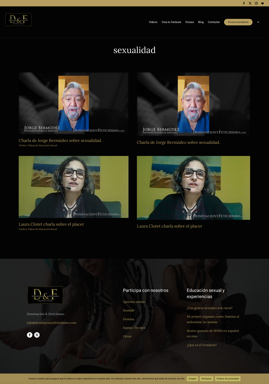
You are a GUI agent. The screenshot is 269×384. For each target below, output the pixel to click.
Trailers (23, 145)
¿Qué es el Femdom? (202, 345)
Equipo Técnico (134, 328)
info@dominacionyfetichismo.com (51, 323)
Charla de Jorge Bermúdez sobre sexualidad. (60, 140)
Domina (128, 319)
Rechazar (207, 378)
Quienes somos (134, 302)
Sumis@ (128, 310)
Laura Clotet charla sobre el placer (71, 213)
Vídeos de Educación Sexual (62, 218)
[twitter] (37, 335)
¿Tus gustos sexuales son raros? (210, 308)
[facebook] (29, 335)
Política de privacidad (228, 378)
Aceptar (193, 378)
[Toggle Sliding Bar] (258, 22)
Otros (127, 336)
